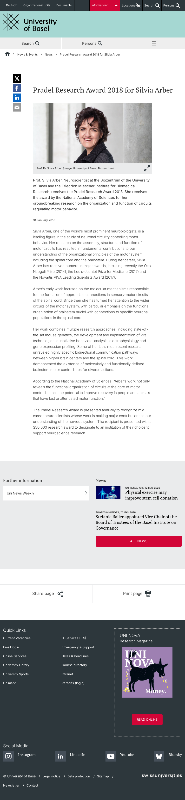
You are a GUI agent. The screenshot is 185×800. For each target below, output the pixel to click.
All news (138, 541)
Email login (11, 647)
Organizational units (37, 5)
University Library (16, 665)
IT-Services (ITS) (74, 638)
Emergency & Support (78, 647)
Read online (147, 719)
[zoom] (92, 133)
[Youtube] (119, 756)
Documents (64, 5)
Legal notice (51, 776)
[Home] (7, 54)
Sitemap (103, 776)
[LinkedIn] (70, 756)
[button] (17, 78)
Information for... (102, 5)
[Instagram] (19, 756)
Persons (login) (73, 683)
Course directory (74, 665)
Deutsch (12, 5)
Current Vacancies (17, 638)
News (49, 54)
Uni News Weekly (20, 493)
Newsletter (11, 785)
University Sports (16, 674)
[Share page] (47, 594)
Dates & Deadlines (75, 656)
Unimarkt (9, 683)
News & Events (27, 54)
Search (148, 7)
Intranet (67, 674)
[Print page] (137, 594)
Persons (168, 7)
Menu (154, 44)
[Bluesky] (168, 756)
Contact (32, 785)
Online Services (14, 656)
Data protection (78, 776)
